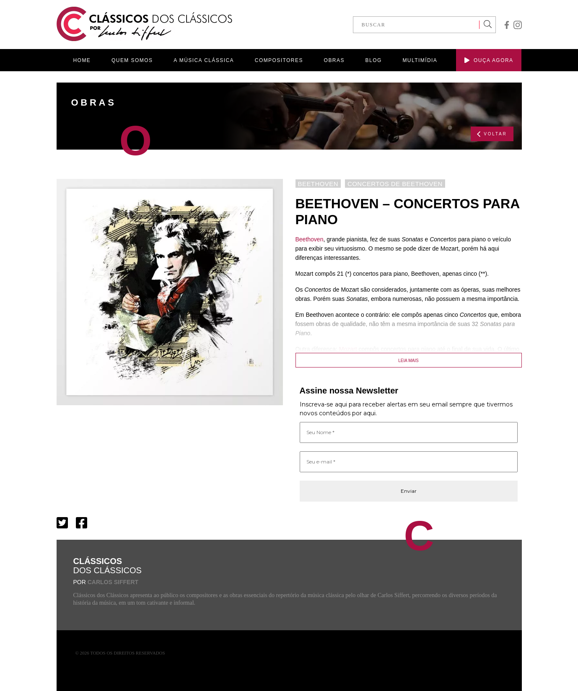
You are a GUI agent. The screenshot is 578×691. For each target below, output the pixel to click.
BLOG (373, 60)
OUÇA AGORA (488, 60)
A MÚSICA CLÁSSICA (204, 60)
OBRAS (334, 60)
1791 (377, 358)
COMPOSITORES (279, 60)
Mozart (348, 349)
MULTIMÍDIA (419, 60)
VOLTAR (492, 134)
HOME (82, 60)
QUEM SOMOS (132, 60)
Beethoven (309, 239)
